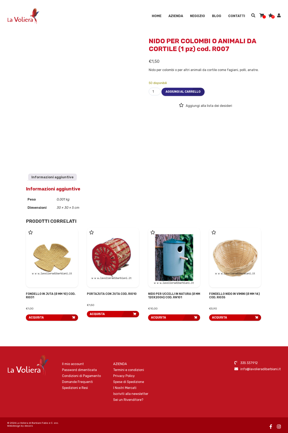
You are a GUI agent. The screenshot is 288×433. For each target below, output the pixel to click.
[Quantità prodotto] (155, 91)
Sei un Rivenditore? (128, 400)
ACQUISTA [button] (36, 317)
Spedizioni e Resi (75, 388)
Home (156, 16)
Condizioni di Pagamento (81, 376)
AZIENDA (175, 16)
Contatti (236, 16)
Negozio (197, 16)
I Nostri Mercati (124, 388)
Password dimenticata (79, 370)
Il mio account (73, 364)
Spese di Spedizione (128, 382)
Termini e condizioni (128, 370)
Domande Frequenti (77, 382)
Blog (216, 16)
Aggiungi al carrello (183, 91)
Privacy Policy (124, 376)
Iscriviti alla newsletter (130, 394)
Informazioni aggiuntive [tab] (52, 177)
